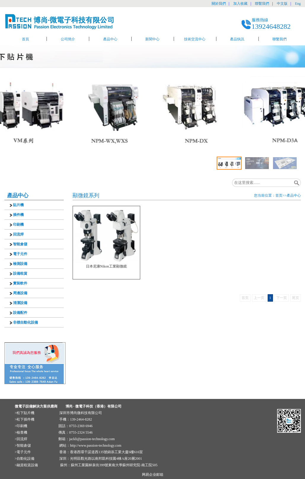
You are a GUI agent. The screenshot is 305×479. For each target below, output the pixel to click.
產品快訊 (237, 39)
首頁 (25, 39)
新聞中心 (152, 39)
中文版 (282, 3)
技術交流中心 (194, 39)
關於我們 (219, 3)
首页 (278, 195)
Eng (298, 3)
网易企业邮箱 (152, 474)
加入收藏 (240, 3)
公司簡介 (68, 39)
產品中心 (110, 39)
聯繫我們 (262, 3)
